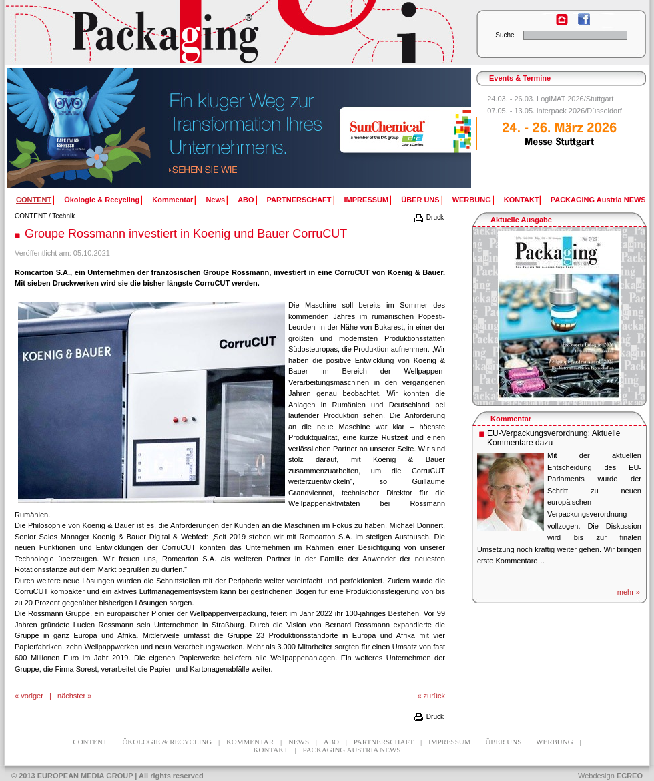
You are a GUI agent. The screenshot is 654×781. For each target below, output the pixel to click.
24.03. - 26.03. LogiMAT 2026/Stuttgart (550, 99)
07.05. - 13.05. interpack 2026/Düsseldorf (554, 111)
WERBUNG (471, 200)
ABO (246, 200)
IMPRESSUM (366, 200)
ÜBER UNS (420, 200)
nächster (71, 696)
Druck (428, 217)
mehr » (628, 592)
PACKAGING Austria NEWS (598, 200)
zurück (434, 696)
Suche (504, 35)
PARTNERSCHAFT (299, 200)
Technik (63, 216)
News (215, 200)
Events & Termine (520, 78)
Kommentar (172, 200)
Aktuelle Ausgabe (521, 220)
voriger (32, 696)
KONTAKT (521, 200)
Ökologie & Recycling (101, 200)
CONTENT (31, 216)
